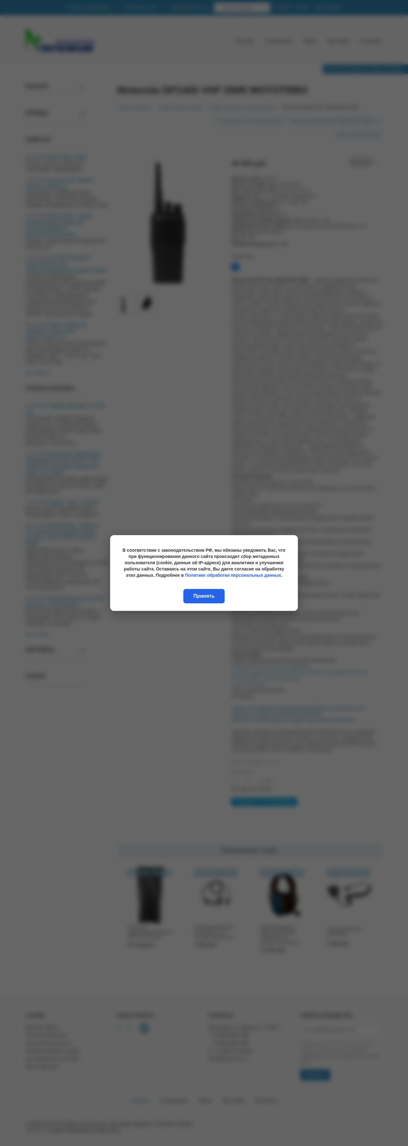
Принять (204, 596)
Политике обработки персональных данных (233, 575)
